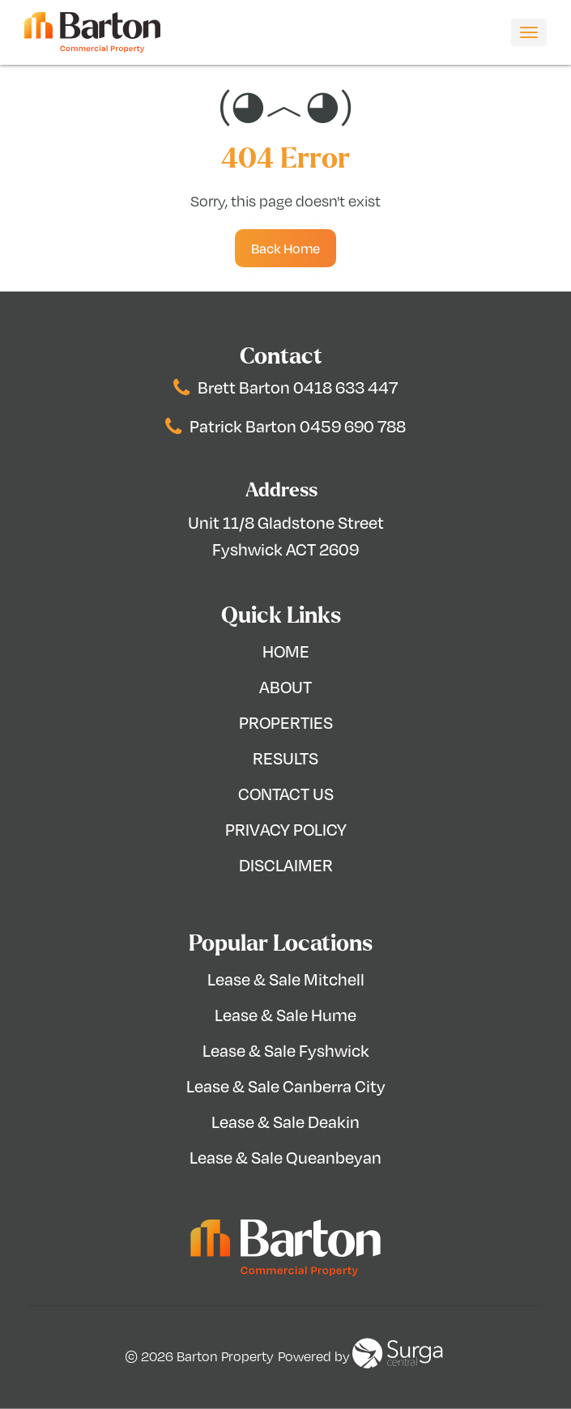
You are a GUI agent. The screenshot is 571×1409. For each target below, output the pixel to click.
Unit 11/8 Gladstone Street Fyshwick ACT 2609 (286, 535)
